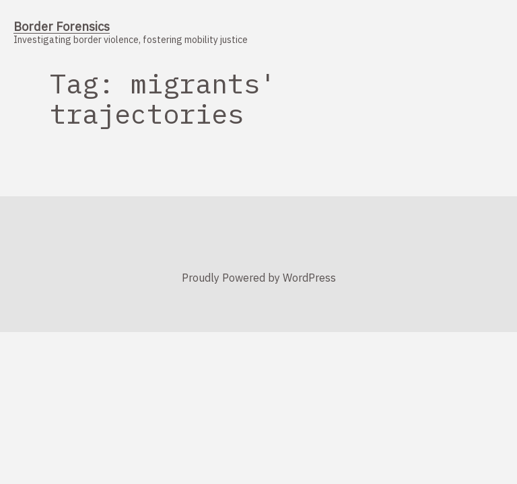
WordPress (309, 277)
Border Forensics (61, 26)
